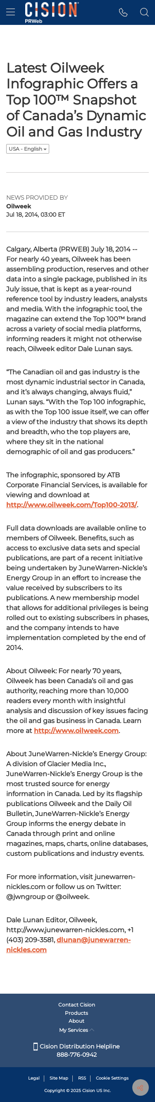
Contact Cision (76, 1005)
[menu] (10, 12)
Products (76, 1013)
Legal (34, 1078)
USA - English (28, 149)
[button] (123, 12)
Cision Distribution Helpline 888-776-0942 (76, 1050)
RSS (82, 1078)
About (76, 1021)
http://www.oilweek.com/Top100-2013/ (71, 505)
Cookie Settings (112, 1078)
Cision (88, 1090)
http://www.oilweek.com (76, 731)
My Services (76, 1030)
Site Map (59, 1078)
